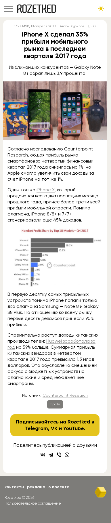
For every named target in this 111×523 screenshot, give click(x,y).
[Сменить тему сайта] (101, 8)
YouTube (73, 428)
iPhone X (46, 189)
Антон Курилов (72, 26)
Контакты (14, 486)
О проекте (58, 486)
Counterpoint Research (65, 395)
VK (54, 428)
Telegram (36, 428)
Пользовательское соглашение (33, 503)
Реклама (36, 486)
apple (55, 404)
